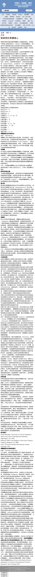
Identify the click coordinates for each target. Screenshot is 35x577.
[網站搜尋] (10, 10)
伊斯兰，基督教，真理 (23, 3)
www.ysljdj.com (18, 567)
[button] (29, 10)
